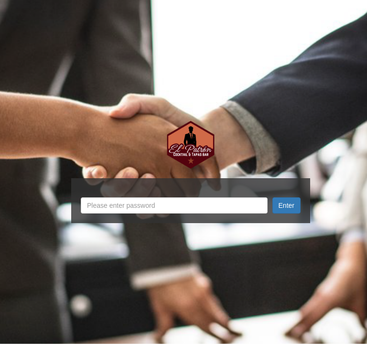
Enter (286, 205)
